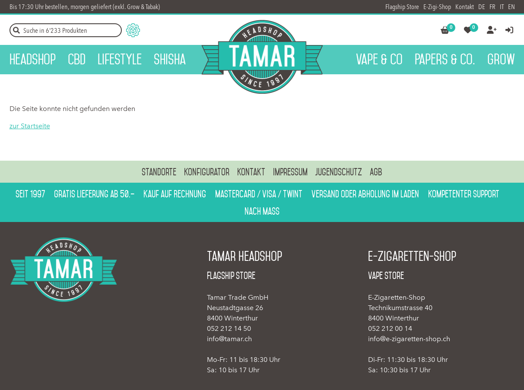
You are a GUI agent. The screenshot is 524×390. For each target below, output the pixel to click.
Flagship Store (402, 7)
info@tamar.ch (229, 339)
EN (511, 7)
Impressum (290, 172)
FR (492, 7)
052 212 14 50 (229, 328)
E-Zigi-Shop (437, 7)
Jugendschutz (338, 172)
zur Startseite (30, 126)
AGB (376, 172)
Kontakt (464, 7)
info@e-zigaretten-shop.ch (409, 339)
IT (502, 7)
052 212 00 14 (390, 328)
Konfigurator (206, 172)
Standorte (159, 172)
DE (481, 7)
